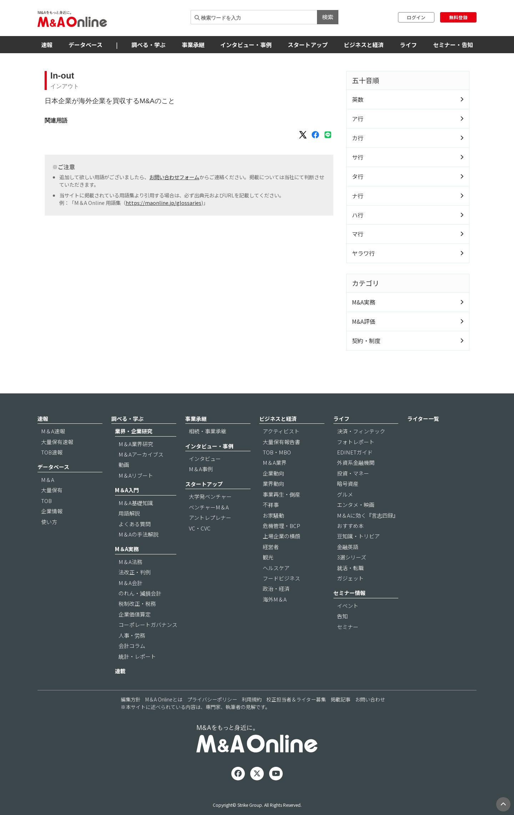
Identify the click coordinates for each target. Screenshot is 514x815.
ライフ (408, 44)
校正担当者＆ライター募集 (296, 699)
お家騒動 (273, 515)
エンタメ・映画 (355, 504)
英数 (357, 99)
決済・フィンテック (361, 431)
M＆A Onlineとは (163, 699)
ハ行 (357, 215)
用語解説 (129, 513)
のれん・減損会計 (140, 593)
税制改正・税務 (137, 603)
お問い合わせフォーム (174, 177)
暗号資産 (347, 483)
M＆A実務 (127, 549)
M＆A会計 (130, 583)
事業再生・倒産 (281, 494)
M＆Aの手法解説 (138, 534)
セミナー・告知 (453, 44)
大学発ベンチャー (210, 496)
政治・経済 (276, 588)
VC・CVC (200, 528)
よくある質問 (135, 524)
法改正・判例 (135, 572)
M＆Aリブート (136, 475)
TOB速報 (51, 452)
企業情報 (51, 511)
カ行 (357, 138)
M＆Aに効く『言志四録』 (367, 515)
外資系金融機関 (355, 462)
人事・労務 (132, 635)
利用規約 (252, 699)
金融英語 (347, 546)
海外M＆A (275, 599)
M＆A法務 (130, 561)
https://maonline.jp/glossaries (163, 202)
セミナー (347, 626)
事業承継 (193, 44)
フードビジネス (281, 578)
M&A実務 (363, 302)
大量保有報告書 (281, 442)
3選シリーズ (351, 557)
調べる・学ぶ (148, 44)
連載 (120, 671)
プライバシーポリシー (212, 699)
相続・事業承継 (207, 431)
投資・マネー (353, 473)
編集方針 (131, 699)
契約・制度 (366, 340)
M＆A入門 (127, 490)
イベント (347, 605)
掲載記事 (341, 699)
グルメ (345, 494)
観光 (268, 557)
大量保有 (51, 490)
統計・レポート (137, 656)
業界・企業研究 (133, 431)
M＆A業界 (275, 462)
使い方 (49, 521)
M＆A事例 (201, 469)
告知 (342, 616)
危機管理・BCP (281, 525)
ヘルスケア (276, 568)
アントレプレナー (210, 517)
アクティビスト (281, 431)
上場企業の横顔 (281, 536)
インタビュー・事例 (246, 44)
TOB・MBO (277, 452)
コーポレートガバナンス (148, 624)
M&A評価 (363, 321)
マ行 (357, 234)
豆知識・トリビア (358, 536)
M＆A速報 (53, 431)
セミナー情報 (349, 593)
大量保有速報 (57, 442)
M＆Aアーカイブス (141, 454)
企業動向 (273, 473)
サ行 (357, 157)
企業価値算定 (135, 614)
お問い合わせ (370, 699)
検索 (327, 16)
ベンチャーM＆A (209, 507)
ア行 (357, 118)
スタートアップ (308, 44)
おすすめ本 (350, 525)
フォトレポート (355, 442)
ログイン (416, 17)
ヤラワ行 (363, 253)
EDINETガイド (355, 452)
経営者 (271, 546)
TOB (46, 500)
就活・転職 (350, 568)
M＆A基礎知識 (136, 503)
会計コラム (132, 645)
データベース (85, 44)
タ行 (357, 176)
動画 (124, 464)
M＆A (47, 479)
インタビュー (205, 458)
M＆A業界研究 (136, 444)
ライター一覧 (423, 418)
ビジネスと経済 (364, 44)
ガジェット (350, 578)
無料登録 (458, 17)
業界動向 (273, 483)
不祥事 (271, 504)
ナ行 (357, 195)
